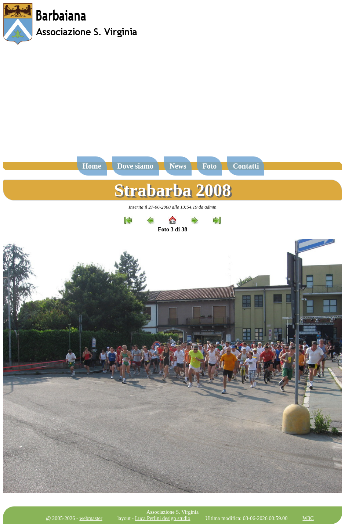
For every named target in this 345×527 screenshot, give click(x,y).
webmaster (90, 518)
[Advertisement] (172, 104)
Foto (209, 166)
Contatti (246, 166)
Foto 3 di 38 (172, 229)
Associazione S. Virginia (172, 512)
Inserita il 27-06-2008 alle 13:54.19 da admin (172, 207)
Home (92, 166)
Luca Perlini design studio (162, 518)
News (178, 166)
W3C (307, 518)
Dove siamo (135, 166)
